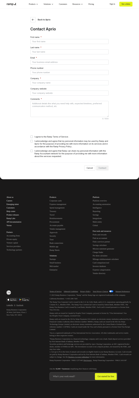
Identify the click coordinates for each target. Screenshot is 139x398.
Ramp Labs (11, 218)
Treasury (53, 211)
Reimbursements (56, 218)
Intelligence (97, 208)
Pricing (91, 4)
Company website (38, 89)
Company (34, 78)
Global (95, 225)
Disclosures (87, 360)
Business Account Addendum (78, 357)
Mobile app (54, 247)
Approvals (53, 232)
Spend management (57, 208)
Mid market (54, 266)
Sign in (112, 4)
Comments (35, 99)
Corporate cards (56, 201)
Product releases (13, 215)
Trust (51, 240)
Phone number (37, 68)
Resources (77, 4)
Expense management (58, 204)
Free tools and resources (102, 231)
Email (32, 58)
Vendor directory (99, 273)
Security (53, 236)
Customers (63, 4)
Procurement (54, 222)
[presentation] (51, 127)
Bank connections (56, 243)
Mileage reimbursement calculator (106, 259)
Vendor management (57, 229)
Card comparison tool (101, 263)
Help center (11, 211)
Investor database (99, 266)
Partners (10, 232)
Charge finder (98, 252)
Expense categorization (101, 270)
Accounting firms (13, 236)
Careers (9, 201)
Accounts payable (56, 225)
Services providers (14, 246)
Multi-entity (97, 222)
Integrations (97, 218)
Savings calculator (100, 245)
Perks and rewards (100, 235)
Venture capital (12, 243)
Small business (55, 263)
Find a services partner (101, 242)
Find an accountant (100, 238)
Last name (34, 47)
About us (10, 197)
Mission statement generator (103, 249)
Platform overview (100, 201)
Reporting (96, 211)
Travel (52, 215)
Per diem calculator (100, 256)
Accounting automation (102, 204)
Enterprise (53, 270)
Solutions (48, 4)
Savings (96, 215)
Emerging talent (13, 204)
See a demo (125, 4)
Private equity (12, 239)
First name (35, 37)
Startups (53, 259)
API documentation (14, 222)
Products (33, 4)
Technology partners (14, 250)
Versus (9, 225)
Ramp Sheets (55, 250)
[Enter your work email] (72, 376)
